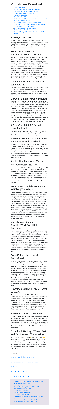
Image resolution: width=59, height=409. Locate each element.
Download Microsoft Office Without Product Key (24, 357)
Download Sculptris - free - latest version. (25, 28)
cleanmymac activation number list (23, 385)
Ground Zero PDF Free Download (20, 372)
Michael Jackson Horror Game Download (25, 400)
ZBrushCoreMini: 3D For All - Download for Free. (27, 17)
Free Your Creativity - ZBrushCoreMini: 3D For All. (27, 9)
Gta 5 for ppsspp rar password (22, 392)
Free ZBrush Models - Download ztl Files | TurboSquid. (29, 22)
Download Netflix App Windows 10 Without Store (27, 387)
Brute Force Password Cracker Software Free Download (29, 381)
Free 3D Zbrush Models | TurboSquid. (24, 26)
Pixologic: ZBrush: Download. (22, 30)
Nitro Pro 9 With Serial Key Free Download (22, 377)
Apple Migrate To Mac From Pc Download (25, 401)
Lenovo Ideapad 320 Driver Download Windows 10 (25, 362)
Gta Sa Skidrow (15, 367)
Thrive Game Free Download (22, 383)
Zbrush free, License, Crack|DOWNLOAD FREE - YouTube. (29, 24)
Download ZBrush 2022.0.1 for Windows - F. (26, 11)
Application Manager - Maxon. (22, 20)
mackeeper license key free (21, 394)
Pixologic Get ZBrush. (20, 7)
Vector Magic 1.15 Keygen (21, 390)
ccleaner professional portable (22, 388)
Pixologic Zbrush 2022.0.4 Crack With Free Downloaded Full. (30, 19)
